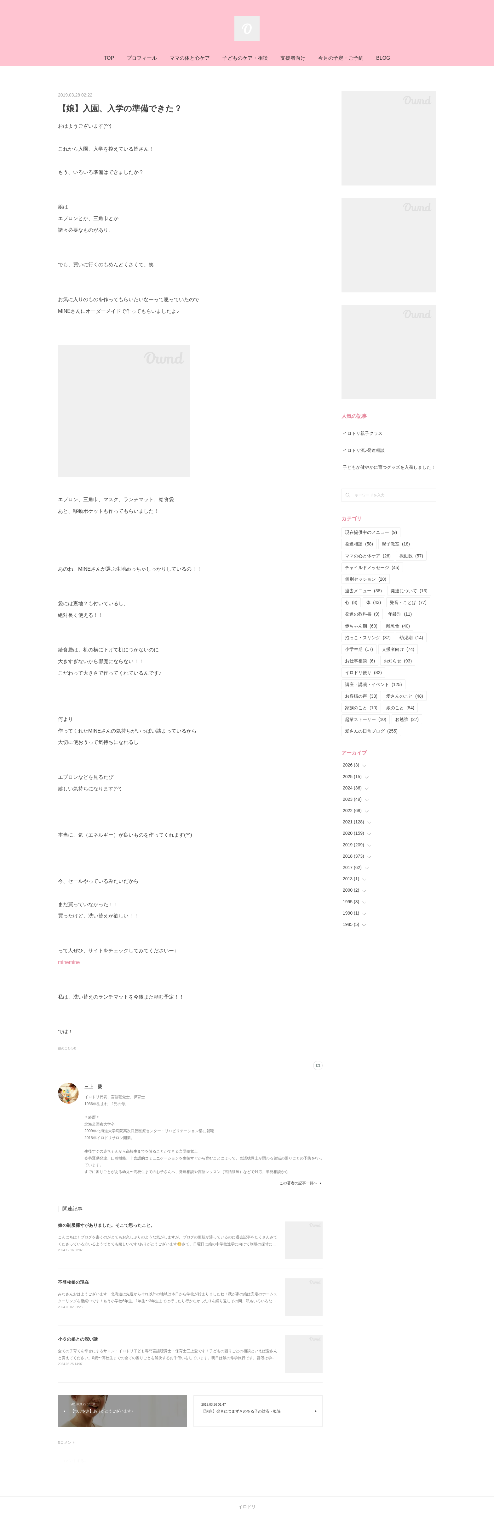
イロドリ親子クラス (362, 433)
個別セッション (365, 579)
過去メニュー (363, 590)
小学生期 (359, 649)
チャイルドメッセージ (372, 567)
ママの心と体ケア (368, 555)
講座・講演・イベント (373, 684)
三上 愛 (93, 1086)
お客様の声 (361, 696)
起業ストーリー (365, 719)
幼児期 (411, 637)
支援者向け (293, 58)
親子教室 (396, 543)
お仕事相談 (360, 660)
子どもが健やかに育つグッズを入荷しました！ (389, 467)
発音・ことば (408, 602)
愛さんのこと (404, 696)
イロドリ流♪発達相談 (364, 450)
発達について (409, 590)
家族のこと (361, 707)
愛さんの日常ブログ (371, 731)
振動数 (411, 555)
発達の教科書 (362, 614)
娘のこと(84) (67, 1048)
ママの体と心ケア (189, 58)
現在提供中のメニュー (371, 532)
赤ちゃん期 (361, 625)
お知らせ (398, 660)
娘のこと (400, 707)
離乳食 (398, 625)
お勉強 (407, 719)
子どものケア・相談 (245, 58)
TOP (109, 58)
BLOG (383, 58)
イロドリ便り (363, 672)
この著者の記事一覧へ (301, 1183)
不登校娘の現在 (73, 1282)
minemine (69, 962)
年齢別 (400, 614)
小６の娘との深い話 (78, 1339)
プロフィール (142, 58)
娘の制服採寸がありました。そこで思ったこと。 (106, 1225)
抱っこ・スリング (368, 637)
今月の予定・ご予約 (341, 58)
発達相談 (359, 543)
